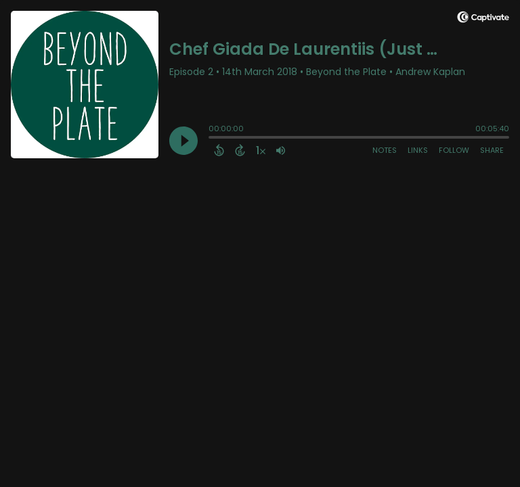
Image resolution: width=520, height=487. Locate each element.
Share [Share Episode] (492, 150)
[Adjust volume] (280, 150)
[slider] (212, 138)
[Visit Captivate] (483, 19)
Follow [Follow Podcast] (454, 150)
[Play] (183, 140)
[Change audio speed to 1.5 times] (261, 150)
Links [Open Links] (418, 150)
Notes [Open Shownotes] (384, 150)
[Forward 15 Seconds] (240, 150)
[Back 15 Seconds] (219, 150)
